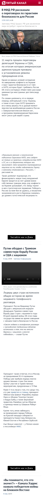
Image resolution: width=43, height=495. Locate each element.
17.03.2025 (6, 20)
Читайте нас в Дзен (21, 237)
